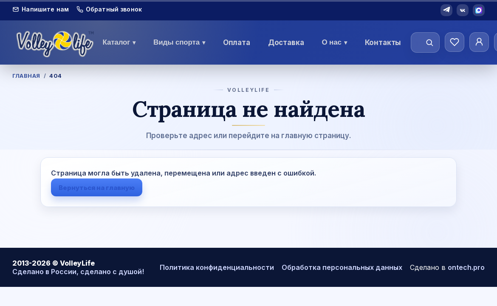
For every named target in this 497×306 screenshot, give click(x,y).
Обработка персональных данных (342, 267)
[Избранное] (454, 42)
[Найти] (429, 42)
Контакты (383, 42)
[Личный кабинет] (479, 42)
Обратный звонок (109, 9)
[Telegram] (446, 10)
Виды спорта (179, 42)
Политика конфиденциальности (217, 267)
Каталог (119, 42)
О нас (334, 42)
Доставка (286, 42)
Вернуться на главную (97, 188)
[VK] (463, 10)
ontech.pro (466, 267)
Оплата (236, 42)
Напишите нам (40, 9)
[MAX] (479, 10)
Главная (26, 75)
